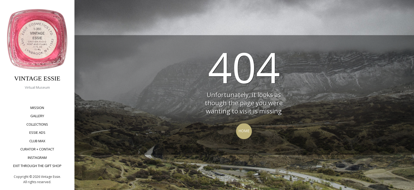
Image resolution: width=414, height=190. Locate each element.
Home (244, 130)
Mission (37, 107)
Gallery (37, 115)
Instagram (37, 157)
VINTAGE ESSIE (37, 78)
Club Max (37, 141)
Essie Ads (37, 132)
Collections (37, 124)
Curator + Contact (37, 149)
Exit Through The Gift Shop (37, 165)
